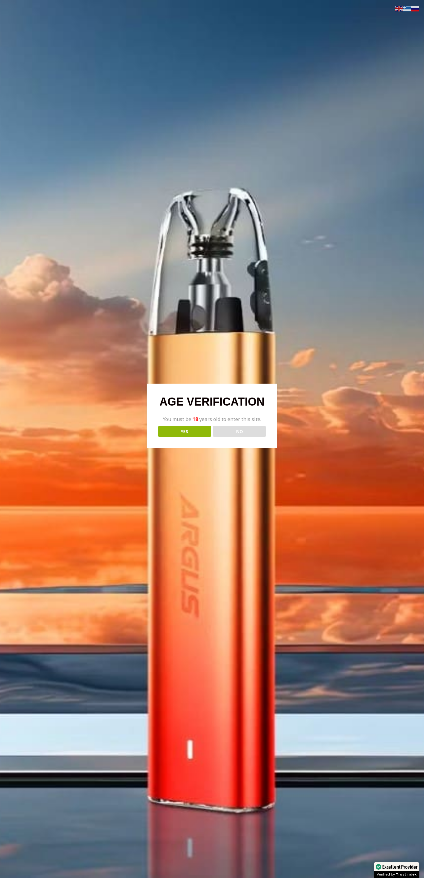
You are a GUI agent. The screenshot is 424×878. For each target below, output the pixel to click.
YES (184, 431)
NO (239, 431)
